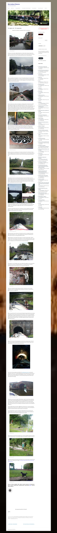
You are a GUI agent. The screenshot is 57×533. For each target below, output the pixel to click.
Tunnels (9, 518)
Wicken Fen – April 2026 (41, 126)
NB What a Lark (42, 85)
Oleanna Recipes (18, 8)
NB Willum (41, 135)
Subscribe (40, 58)
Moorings (16, 517)
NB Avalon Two (42, 119)
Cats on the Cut (31, 516)
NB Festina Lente (42, 204)
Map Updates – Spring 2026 (41, 145)
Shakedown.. (40, 102)
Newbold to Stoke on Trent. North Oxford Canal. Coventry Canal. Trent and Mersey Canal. (43, 183)
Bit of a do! (39, 98)
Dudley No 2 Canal (10, 517)
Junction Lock (40, 77)
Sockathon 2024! (40, 8)
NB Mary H (41, 162)
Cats (28, 516)
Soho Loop (31, 517)
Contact (46, 8)
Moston (39, 80)
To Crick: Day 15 (40, 73)
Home (8, 8)
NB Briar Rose (42, 154)
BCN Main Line (17, 516)
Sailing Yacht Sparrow (43, 103)
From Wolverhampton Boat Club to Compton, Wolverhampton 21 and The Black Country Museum (43, 166)
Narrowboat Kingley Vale (43, 74)
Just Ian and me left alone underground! (43, 70)
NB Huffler (41, 107)
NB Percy (41, 139)
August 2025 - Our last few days (42, 161)
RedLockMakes (34, 8)
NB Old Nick (41, 92)
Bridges (26, 516)
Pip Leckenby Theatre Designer (26, 8)
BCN (14, 516)
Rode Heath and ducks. (41, 84)
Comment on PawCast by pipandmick (43, 130)
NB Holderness (42, 176)
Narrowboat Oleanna (14, 4)
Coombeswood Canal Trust (26, 372)
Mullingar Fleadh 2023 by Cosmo (42, 192)
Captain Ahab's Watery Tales (43, 159)
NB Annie (41, 168)
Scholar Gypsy (42, 127)
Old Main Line (28, 517)
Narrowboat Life (20, 517)
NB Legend (41, 185)
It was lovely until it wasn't (41, 138)
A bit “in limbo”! (40, 91)
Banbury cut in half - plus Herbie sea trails (43, 141)
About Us (12, 8)
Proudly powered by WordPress (11, 529)
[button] (12, 118)
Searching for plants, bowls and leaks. (43, 175)
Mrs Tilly (41, 131)
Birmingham (21, 516)
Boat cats (24, 516)
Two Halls (39, 203)
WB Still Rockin (42, 197)
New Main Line (24, 517)
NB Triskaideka (42, 190)
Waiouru (41, 112)
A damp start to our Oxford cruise (42, 66)
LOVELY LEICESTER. (40, 118)
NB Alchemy (41, 78)
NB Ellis (41, 99)
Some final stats (40, 153)
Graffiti (14, 517)
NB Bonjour (41, 67)
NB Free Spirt (42, 71)
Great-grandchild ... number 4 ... (42, 196)
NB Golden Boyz (42, 193)
